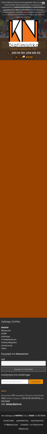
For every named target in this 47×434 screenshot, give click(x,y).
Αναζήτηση (35, 382)
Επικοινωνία (6, 330)
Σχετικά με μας (6, 345)
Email (3, 359)
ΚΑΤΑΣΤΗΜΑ (9, 421)
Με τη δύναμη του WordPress (12, 416)
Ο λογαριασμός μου (8, 339)
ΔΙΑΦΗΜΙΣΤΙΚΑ (22, 421)
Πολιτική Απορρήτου (9, 342)
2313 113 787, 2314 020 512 (23, 52)
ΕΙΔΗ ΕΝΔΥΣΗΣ (37, 421)
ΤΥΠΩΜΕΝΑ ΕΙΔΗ (11, 425)
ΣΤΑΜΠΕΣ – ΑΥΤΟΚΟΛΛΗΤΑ (31, 425)
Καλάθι (4, 333)
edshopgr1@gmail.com (14, 404)
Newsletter (5, 327)
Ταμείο (3, 348)
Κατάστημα (5, 336)
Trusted (31, 416)
